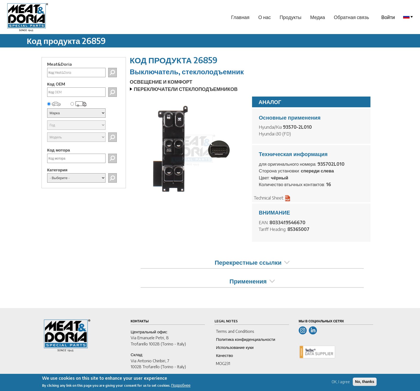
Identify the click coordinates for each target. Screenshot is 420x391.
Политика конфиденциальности (245, 339)
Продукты (290, 17)
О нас (264, 17)
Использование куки (234, 347)
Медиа (317, 17)
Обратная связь (351, 17)
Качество (224, 355)
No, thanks (364, 383)
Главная (240, 17)
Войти (388, 17)
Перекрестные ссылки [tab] (252, 262)
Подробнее (181, 387)
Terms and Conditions (235, 331)
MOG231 (223, 363)
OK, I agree (341, 383)
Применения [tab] (252, 281)
